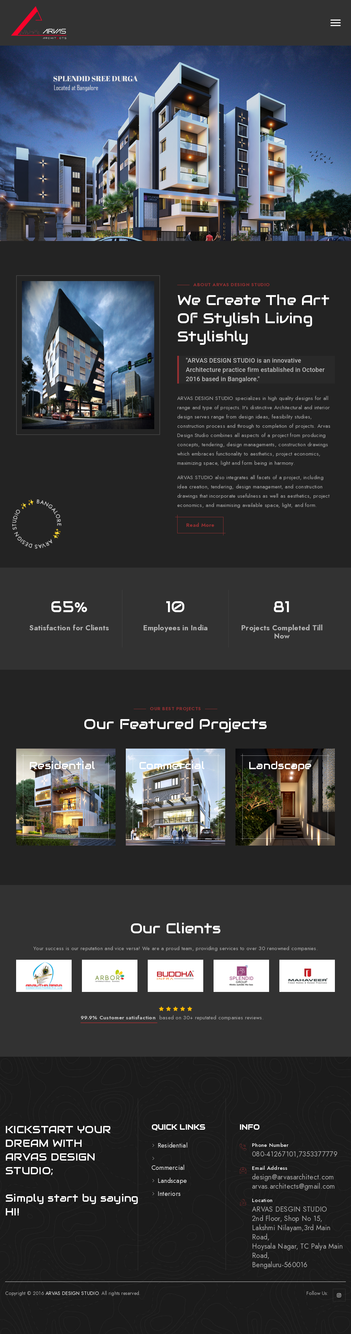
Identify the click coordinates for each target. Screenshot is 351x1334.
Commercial (168, 1167)
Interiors (169, 1193)
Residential (172, 1145)
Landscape (172, 1180)
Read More (200, 525)
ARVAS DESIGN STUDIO (72, 1293)
